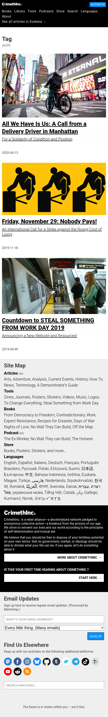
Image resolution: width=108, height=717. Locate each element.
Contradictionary (70, 415)
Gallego (90, 492)
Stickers (54, 397)
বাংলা (43, 486)
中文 (29, 474)
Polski (43, 468)
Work (91, 415)
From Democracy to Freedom (29, 415)
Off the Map (82, 426)
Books (7, 11)
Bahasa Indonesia (50, 474)
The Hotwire (82, 438)
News (9, 385)
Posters (38, 397)
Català (69, 492)
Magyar (10, 480)
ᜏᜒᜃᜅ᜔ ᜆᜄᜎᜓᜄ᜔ (47, 498)
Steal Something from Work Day (71, 403)
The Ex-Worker (16, 438)
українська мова (28, 492)
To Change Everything (23, 403)
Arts (7, 379)
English (10, 462)
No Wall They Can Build (51, 426)
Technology (25, 385)
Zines (8, 397)
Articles (11, 373)
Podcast (11, 432)
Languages (89, 11)
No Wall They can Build (50, 438)
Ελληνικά (58, 468)
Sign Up (96, 636)
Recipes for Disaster (54, 421)
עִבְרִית (84, 486)
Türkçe (24, 480)
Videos (68, 397)
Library (19, 11)
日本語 (87, 468)
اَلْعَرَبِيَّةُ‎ (31, 486)
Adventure (21, 379)
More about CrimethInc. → (79, 557)
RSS (21, 373)
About (6, 16)
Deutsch (55, 462)
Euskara (89, 474)
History (81, 379)
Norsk (27, 498)
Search (72, 11)
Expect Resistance (20, 421)
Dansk (71, 486)
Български (14, 474)
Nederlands (55, 480)
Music (81, 397)
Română (17, 486)
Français (71, 462)
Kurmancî (12, 498)
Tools (32, 11)
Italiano (40, 462)
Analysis (39, 379)
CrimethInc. (12, 4)
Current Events (61, 379)
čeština (73, 474)
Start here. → (90, 578)
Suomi (74, 468)
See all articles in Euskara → (24, 21)
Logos (93, 397)
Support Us (98, 4)
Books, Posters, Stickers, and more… (35, 450)
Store (60, 11)
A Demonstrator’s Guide (57, 385)
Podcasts (46, 11)
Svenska (57, 486)
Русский (29, 468)
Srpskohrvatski (80, 480)
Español (25, 462)
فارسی (38, 480)
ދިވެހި (79, 492)
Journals (22, 397)
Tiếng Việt (53, 492)
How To (96, 379)
